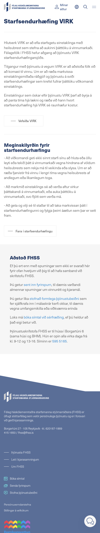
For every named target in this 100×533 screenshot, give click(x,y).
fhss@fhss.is (26, 432)
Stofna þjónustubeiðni (20, 493)
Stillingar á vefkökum (16, 510)
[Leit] (85, 7)
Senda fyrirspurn (17, 485)
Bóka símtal (14, 478)
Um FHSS (17, 466)
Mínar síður (61, 7)
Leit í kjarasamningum (25, 459)
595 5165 (59, 341)
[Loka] (90, 521)
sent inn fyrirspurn (37, 284)
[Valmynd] (94, 7)
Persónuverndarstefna (17, 504)
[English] (77, 7)
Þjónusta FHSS (21, 452)
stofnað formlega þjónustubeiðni (54, 298)
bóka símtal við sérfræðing (44, 317)
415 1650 (10, 432)
